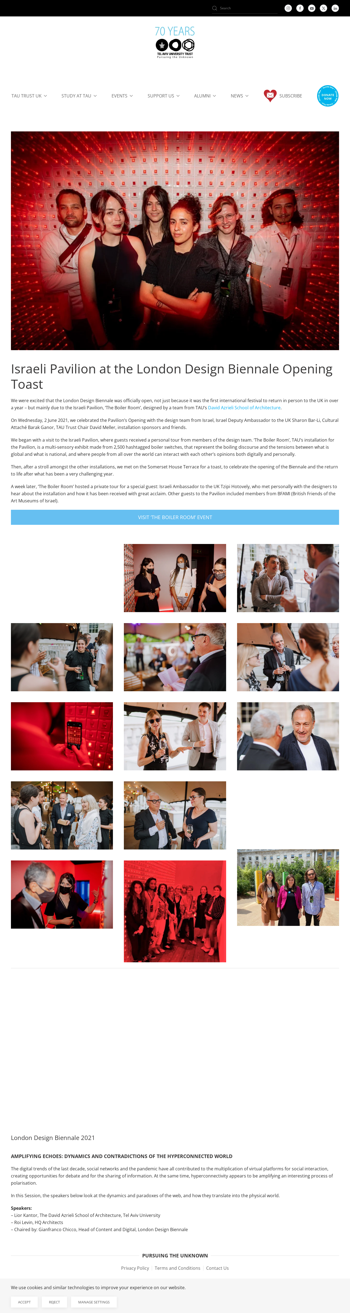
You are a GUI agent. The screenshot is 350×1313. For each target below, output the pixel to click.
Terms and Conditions (177, 1268)
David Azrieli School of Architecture (244, 408)
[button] (328, 96)
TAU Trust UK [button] (29, 96)
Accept (24, 1302)
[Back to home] (175, 43)
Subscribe (282, 96)
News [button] (240, 96)
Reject (54, 1302)
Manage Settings (94, 1302)
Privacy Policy (135, 1268)
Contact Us (217, 1268)
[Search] (245, 8)
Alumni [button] (205, 96)
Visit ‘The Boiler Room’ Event (175, 517)
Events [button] (122, 96)
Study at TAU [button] (79, 96)
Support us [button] (164, 96)
